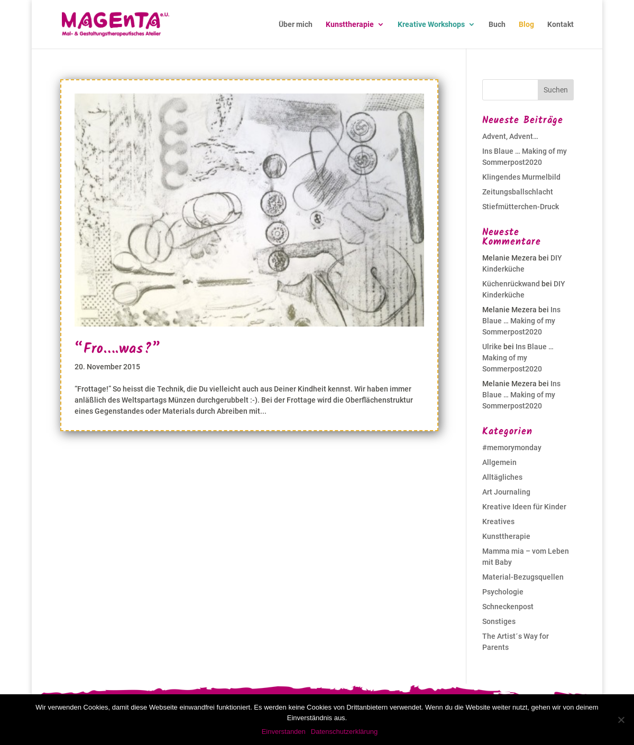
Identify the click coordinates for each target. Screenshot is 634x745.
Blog (526, 25)
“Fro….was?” (118, 349)
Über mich (296, 25)
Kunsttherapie (350, 25)
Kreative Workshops (431, 25)
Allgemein (499, 462)
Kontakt (560, 25)
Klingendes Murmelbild (521, 177)
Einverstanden (284, 731)
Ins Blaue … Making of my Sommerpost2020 (521, 320)
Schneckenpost (508, 606)
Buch (497, 25)
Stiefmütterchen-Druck (520, 206)
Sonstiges (499, 621)
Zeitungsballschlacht (517, 192)
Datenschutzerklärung (344, 731)
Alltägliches (502, 477)
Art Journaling (506, 492)
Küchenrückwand (511, 284)
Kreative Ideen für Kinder (524, 506)
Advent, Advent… (510, 136)
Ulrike (492, 346)
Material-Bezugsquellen (523, 577)
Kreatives (498, 521)
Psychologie (502, 592)
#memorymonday (511, 447)
